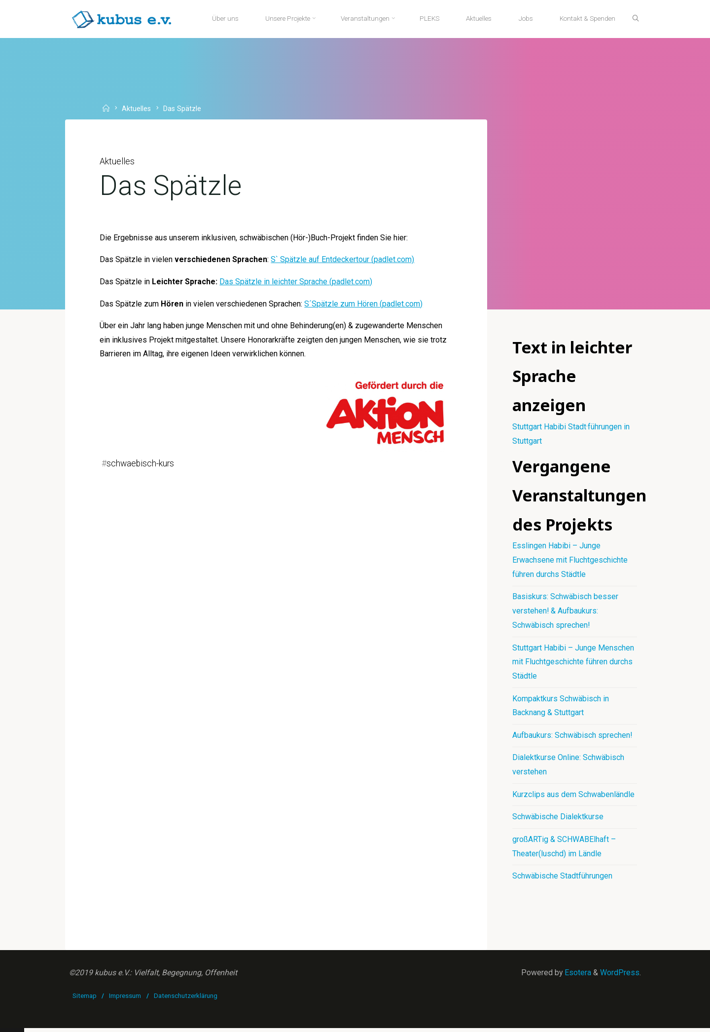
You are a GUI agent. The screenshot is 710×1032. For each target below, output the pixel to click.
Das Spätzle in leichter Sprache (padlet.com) (297, 283)
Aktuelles (136, 109)
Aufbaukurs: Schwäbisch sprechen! (572, 737)
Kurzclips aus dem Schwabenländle (573, 797)
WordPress (619, 976)
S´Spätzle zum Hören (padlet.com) (364, 305)
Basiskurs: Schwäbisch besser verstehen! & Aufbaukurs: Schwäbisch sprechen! (565, 613)
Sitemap (84, 999)
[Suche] (634, 19)
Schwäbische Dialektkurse (558, 819)
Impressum (125, 999)
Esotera (577, 976)
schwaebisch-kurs (141, 466)
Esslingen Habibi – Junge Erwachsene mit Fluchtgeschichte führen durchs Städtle (570, 562)
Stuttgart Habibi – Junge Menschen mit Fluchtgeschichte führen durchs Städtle (573, 664)
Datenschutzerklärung (185, 999)
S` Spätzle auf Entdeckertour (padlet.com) (344, 261)
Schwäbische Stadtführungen (562, 879)
